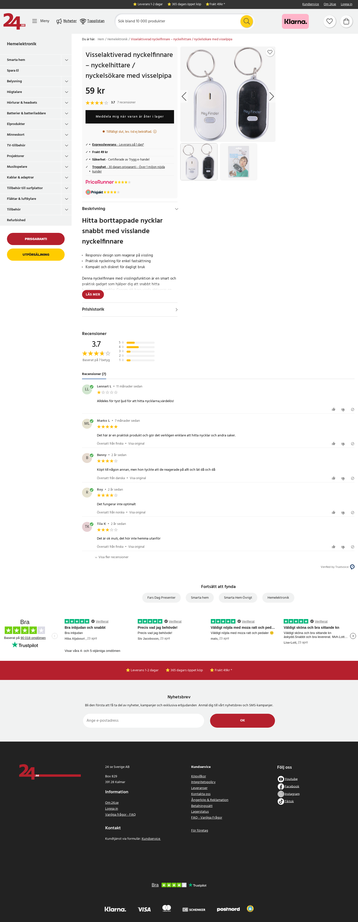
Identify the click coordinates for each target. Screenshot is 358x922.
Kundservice (310, 4)
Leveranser (199, 788)
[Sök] (185, 21)
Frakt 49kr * (217, 4)
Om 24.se (330, 4)
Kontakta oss (201, 794)
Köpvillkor (198, 776)
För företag (199, 831)
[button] (250, 908)
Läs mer (93, 294)
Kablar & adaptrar (20, 177)
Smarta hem (16, 60)
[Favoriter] (329, 21)
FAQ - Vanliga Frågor (206, 818)
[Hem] (14, 21)
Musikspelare (17, 167)
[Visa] (177, 309)
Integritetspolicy (203, 782)
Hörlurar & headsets (22, 103)
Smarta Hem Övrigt (238, 598)
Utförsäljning (36, 254)
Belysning (14, 81)
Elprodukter (16, 124)
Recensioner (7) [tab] (94, 374)
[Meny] (40, 21)
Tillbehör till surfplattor (25, 188)
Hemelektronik (21, 44)
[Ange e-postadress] (143, 721)
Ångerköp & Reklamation (209, 800)
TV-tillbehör (16, 145)
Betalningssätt (202, 806)
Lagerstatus (200, 812)
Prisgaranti (36, 239)
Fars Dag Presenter (161, 598)
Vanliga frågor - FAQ (120, 815)
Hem (101, 39)
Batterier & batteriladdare (26, 113)
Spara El (13, 71)
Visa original (136, 443)
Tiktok (289, 801)
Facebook (292, 786)
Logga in (346, 4)
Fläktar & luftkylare (21, 199)
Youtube (291, 779)
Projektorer (15, 156)
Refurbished (16, 220)
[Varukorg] (346, 21)
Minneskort (15, 135)
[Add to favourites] (270, 52)
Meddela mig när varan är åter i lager (130, 117)
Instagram (292, 794)
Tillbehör (14, 209)
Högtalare (14, 92)
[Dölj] (177, 209)
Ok (242, 720)
